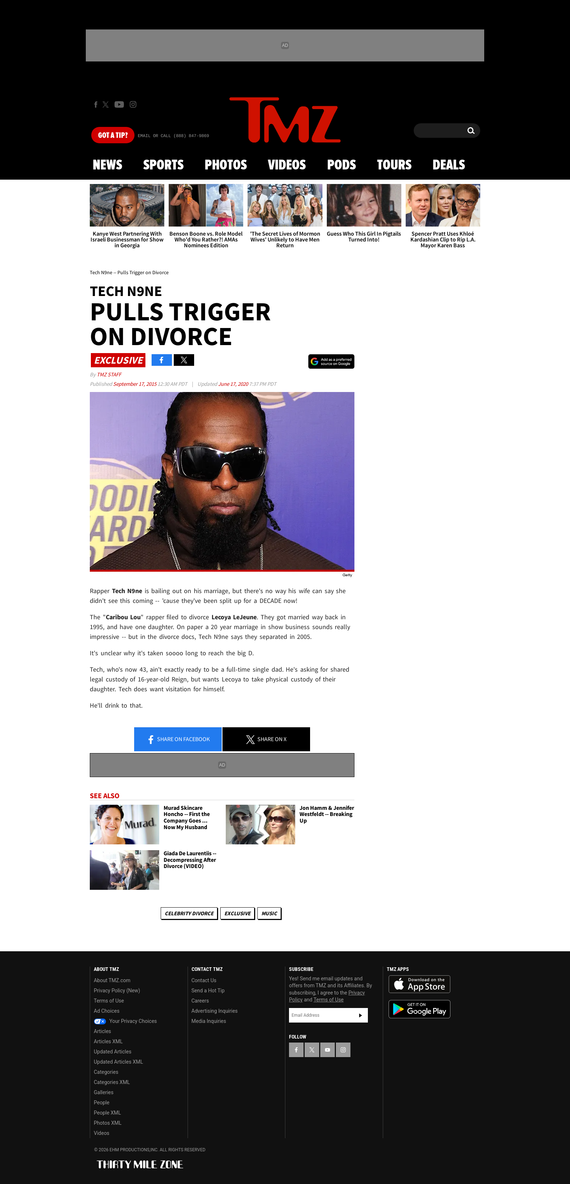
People (101, 1102)
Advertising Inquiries (215, 1011)
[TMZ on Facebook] (96, 104)
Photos (226, 165)
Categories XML (112, 1082)
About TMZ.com (112, 980)
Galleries (103, 1092)
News (107, 165)
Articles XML (108, 1041)
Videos (287, 165)
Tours (394, 165)
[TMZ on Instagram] (133, 104)
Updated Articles (112, 1052)
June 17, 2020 (233, 383)
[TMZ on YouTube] (327, 1050)
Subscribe (360, 1015)
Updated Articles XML (118, 1062)
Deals (449, 165)
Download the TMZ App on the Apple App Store (419, 984)
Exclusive (237, 913)
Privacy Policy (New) (117, 990)
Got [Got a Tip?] (113, 135)
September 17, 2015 (135, 383)
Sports (163, 165)
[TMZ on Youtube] (119, 104)
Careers (200, 1001)
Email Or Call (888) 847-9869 (173, 136)
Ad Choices (107, 1011)
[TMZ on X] (107, 104)
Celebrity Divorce (189, 913)
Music (269, 913)
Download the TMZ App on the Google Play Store (419, 1009)
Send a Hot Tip (208, 990)
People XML (107, 1113)
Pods (341, 165)
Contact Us (204, 980)
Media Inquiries (209, 1021)
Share (178, 739)
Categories (106, 1072)
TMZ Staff (109, 374)
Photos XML (107, 1123)
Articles (102, 1031)
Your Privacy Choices (125, 1021)
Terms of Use (109, 1001)
